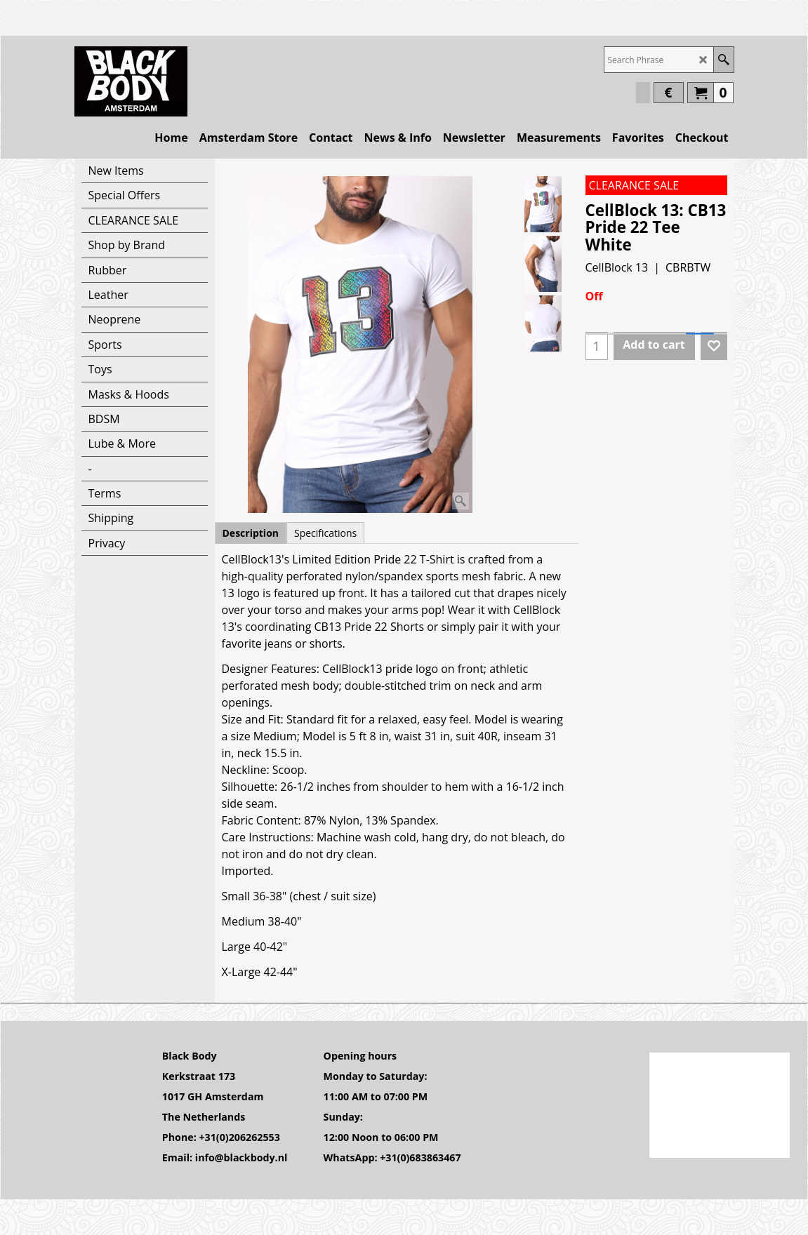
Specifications (325, 533)
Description (251, 533)
